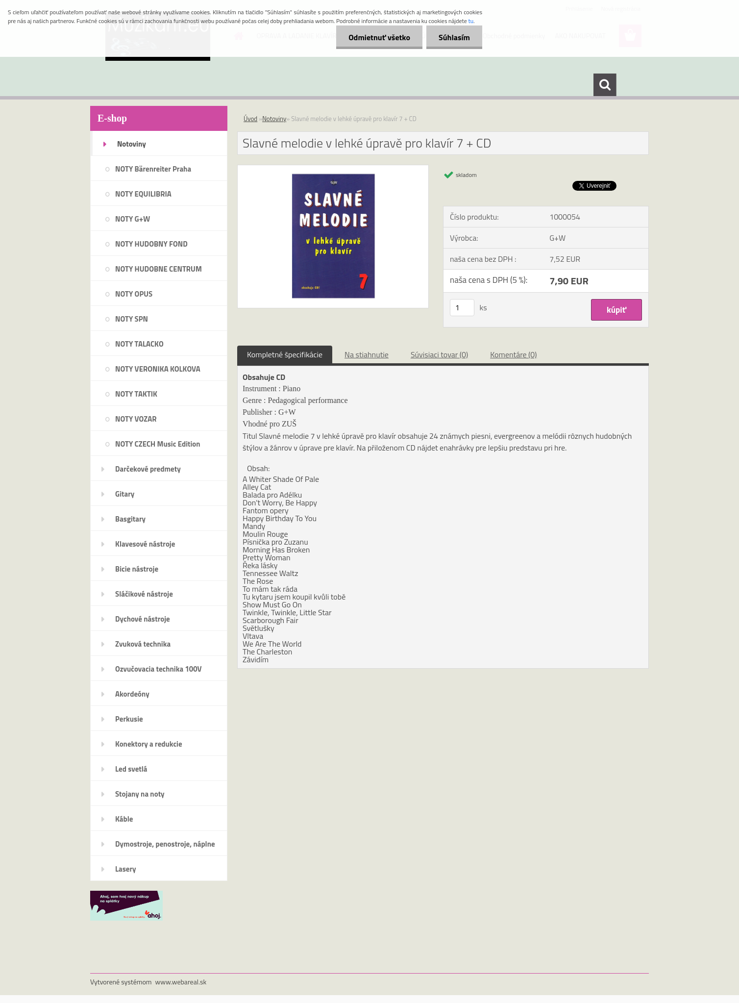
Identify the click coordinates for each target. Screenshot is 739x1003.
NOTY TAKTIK (136, 394)
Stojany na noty (140, 794)
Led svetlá (131, 769)
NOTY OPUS (133, 294)
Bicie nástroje (136, 569)
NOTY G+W (132, 219)
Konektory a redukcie (148, 744)
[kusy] (462, 307)
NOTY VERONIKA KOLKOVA (157, 369)
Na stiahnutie (367, 354)
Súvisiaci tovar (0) (439, 354)
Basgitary (130, 519)
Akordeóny (132, 694)
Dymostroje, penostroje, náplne (165, 844)
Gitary (124, 494)
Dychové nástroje (142, 619)
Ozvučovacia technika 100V (158, 669)
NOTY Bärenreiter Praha (153, 169)
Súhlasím (454, 37)
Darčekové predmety (148, 469)
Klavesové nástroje (145, 544)
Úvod (250, 119)
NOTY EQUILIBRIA (143, 194)
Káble (124, 819)
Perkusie (129, 719)
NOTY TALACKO (139, 344)
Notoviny (131, 144)
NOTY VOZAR (136, 419)
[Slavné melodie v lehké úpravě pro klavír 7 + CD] (333, 169)
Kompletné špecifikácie (284, 354)
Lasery (125, 869)
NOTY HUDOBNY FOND (151, 244)
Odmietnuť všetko (379, 37)
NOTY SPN (131, 319)
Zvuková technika (143, 644)
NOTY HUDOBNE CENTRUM (158, 269)
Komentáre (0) (513, 354)
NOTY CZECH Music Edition (157, 444)
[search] (604, 85)
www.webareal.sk (181, 982)
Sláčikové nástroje (144, 594)
